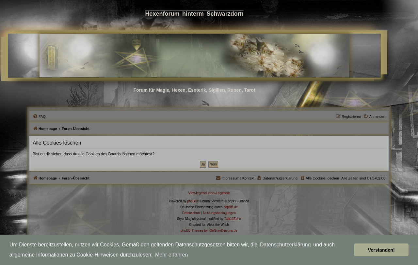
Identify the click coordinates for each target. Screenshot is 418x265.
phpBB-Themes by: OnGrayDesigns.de (209, 230)
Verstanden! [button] (381, 250)
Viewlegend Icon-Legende (209, 193)
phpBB (192, 201)
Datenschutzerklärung (285, 244)
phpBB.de (230, 207)
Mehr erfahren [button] (171, 254)
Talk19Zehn (232, 219)
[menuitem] (39, 116)
